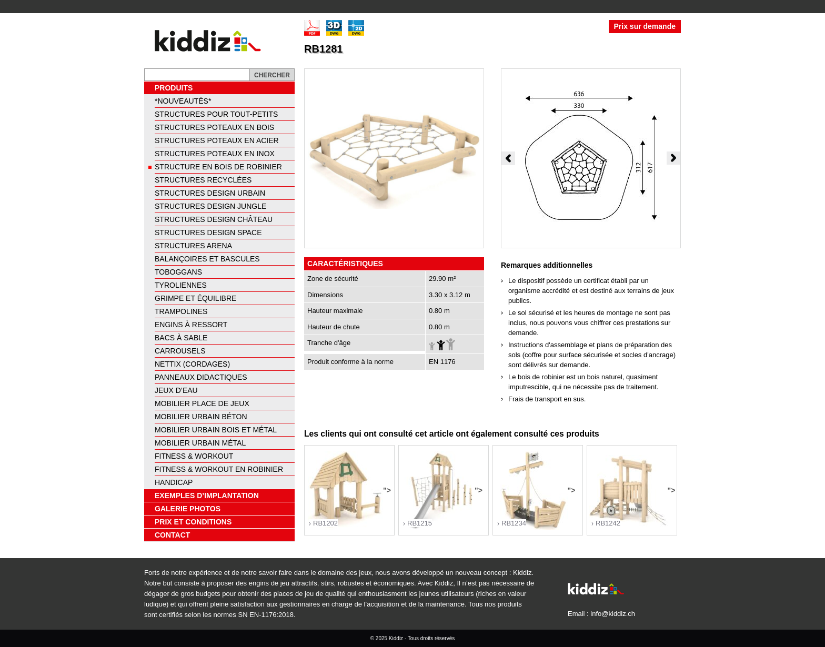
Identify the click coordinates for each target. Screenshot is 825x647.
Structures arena (193, 245)
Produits (174, 88)
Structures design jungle (210, 206)
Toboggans (178, 272)
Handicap (174, 482)
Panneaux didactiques (201, 377)
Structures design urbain (210, 193)
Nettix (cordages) (192, 364)
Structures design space (208, 232)
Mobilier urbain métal (200, 443)
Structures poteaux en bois (214, 127)
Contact (172, 535)
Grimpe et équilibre (195, 298)
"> (349, 490)
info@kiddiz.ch (612, 614)
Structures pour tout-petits (216, 114)
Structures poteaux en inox (215, 153)
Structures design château (214, 219)
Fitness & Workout (194, 456)
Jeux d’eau (176, 390)
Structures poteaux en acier (217, 140)
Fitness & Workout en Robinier (219, 469)
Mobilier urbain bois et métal (216, 430)
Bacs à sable (181, 337)
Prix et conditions (193, 522)
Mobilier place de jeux (202, 403)
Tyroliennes (181, 285)
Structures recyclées (203, 180)
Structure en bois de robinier (218, 167)
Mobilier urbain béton (201, 416)
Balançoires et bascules (207, 259)
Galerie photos (187, 508)
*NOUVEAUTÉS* (183, 101)
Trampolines (181, 311)
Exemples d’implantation (207, 495)
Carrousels (180, 351)
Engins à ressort (191, 324)
